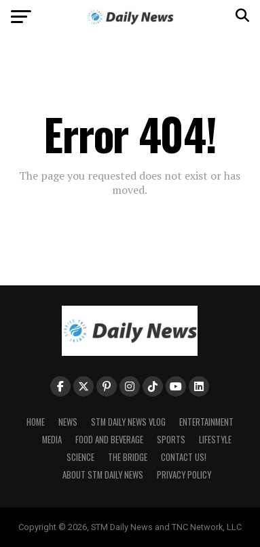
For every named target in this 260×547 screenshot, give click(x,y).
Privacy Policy (184, 474)
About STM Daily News (102, 474)
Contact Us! (183, 457)
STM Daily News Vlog (128, 422)
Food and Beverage (109, 439)
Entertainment (206, 422)
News (67, 422)
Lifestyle (215, 439)
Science (80, 457)
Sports (171, 439)
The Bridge (127, 457)
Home (35, 422)
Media (52, 439)
